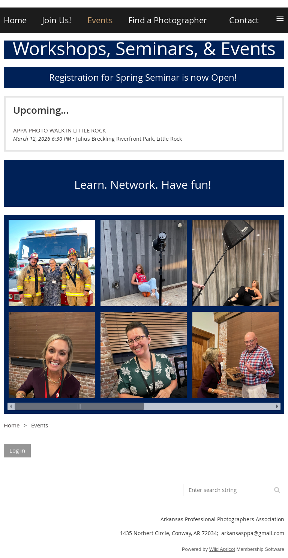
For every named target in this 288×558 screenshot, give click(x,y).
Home (12, 425)
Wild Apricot (222, 549)
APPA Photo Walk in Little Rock (59, 130)
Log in (17, 450)
